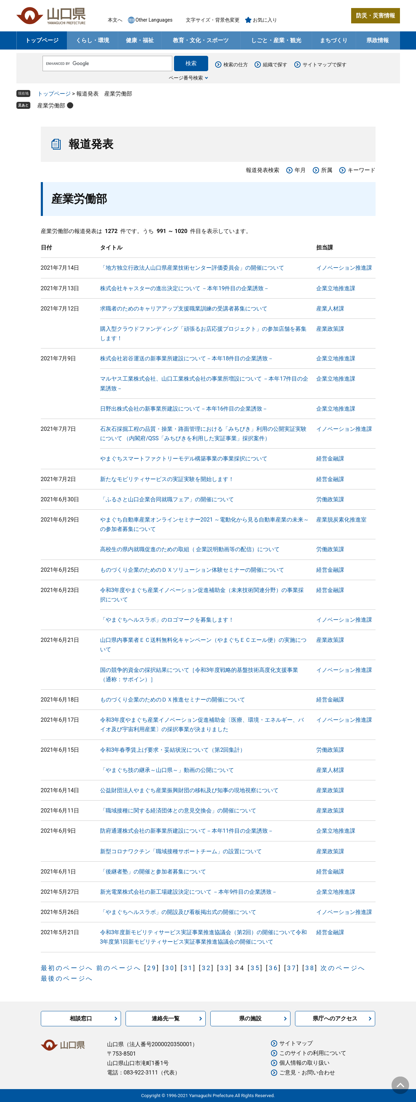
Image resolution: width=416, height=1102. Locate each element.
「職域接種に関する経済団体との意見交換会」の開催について (178, 810)
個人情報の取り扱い (304, 1062)
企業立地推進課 (335, 288)
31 (188, 968)
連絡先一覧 (166, 1018)
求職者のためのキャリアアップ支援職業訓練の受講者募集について (183, 308)
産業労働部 (51, 105)
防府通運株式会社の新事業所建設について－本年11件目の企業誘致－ (187, 830)
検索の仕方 (236, 64)
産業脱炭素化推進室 (341, 519)
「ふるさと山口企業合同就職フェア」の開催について (167, 499)
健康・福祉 (140, 40)
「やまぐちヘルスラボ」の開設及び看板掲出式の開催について (178, 912)
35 (255, 968)
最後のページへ (67, 978)
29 (152, 968)
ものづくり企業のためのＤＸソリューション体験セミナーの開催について (192, 570)
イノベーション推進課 (344, 267)
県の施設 (250, 1018)
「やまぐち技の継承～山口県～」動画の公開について (167, 770)
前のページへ (119, 968)
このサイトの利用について (312, 1053)
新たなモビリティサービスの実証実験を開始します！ (167, 479)
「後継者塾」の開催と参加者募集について (153, 871)
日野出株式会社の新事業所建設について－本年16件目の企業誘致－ (184, 408)
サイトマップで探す (325, 64)
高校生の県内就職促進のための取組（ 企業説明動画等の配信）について (190, 549)
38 (310, 968)
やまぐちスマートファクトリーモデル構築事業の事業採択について (183, 458)
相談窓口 (81, 1018)
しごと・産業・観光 (276, 40)
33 (224, 968)
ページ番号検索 (186, 77)
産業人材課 (330, 308)
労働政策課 (330, 499)
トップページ (42, 40)
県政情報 (377, 40)
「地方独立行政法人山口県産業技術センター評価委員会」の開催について (192, 267)
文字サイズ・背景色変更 (213, 20)
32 (206, 968)
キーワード (362, 170)
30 (170, 968)
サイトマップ (296, 1043)
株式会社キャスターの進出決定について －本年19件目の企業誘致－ (185, 288)
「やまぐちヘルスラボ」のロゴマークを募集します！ (167, 619)
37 (291, 968)
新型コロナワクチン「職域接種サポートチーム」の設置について (181, 851)
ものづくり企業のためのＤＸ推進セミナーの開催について (172, 699)
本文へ (115, 20)
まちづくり (334, 40)
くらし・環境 (92, 40)
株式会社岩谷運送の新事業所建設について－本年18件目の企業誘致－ (187, 358)
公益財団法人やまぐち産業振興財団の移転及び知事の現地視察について (189, 790)
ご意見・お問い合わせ (307, 1072)
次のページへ (343, 968)
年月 (300, 170)
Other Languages (154, 20)
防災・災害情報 (375, 15)
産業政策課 (330, 328)
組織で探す (275, 64)
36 (273, 968)
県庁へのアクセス (335, 1018)
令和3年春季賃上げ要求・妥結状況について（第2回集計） (173, 750)
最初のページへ (67, 968)
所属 (326, 170)
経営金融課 (330, 458)
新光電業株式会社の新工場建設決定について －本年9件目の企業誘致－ (189, 892)
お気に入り (265, 20)
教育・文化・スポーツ (201, 40)
